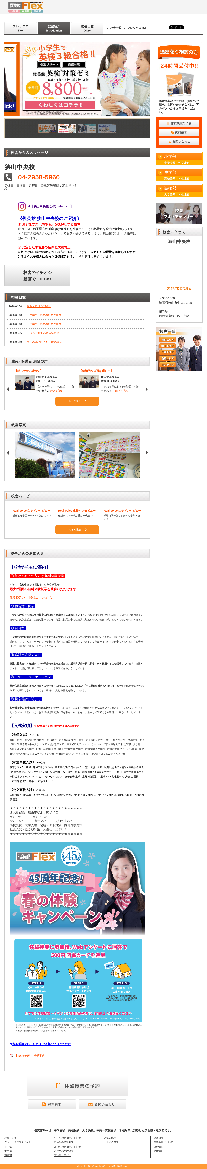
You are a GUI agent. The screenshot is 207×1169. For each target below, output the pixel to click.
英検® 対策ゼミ (62, 1155)
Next (147, 389)
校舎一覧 (115, 27)
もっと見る (74, 401)
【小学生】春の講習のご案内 (44, 324)
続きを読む (56, 390)
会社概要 (158, 1137)
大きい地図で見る (179, 288)
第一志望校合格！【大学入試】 (45, 341)
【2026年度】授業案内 (29, 1055)
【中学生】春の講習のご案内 (44, 315)
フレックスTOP (137, 27)
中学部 (179, 174)
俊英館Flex (69, 7)
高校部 (179, 190)
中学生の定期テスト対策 (67, 1137)
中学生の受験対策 (64, 1142)
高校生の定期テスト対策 (67, 1146)
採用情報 (158, 1146)
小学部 (179, 158)
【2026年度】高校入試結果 (43, 332)
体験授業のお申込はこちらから (31, 597)
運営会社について (163, 1142)
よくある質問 (111, 1142)
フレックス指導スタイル (17, 1142)
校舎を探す (10, 1137)
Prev (8, 389)
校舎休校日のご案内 (39, 306)
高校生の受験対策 (64, 1151)
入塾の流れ (110, 1137)
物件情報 (158, 1151)
